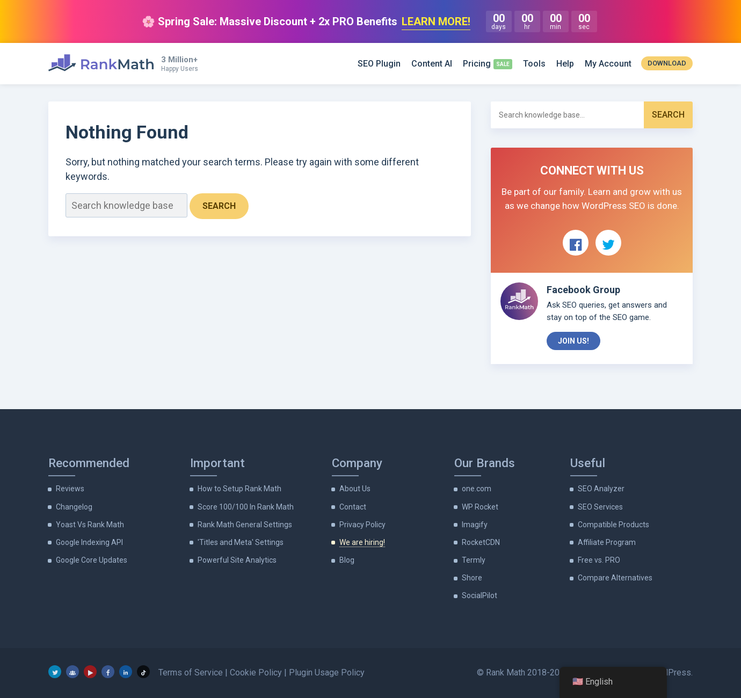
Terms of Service (190, 672)
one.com (476, 488)
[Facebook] (107, 671)
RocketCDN (481, 542)
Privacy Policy (362, 524)
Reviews (70, 488)
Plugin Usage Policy (327, 672)
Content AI (431, 64)
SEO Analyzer (601, 488)
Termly (473, 560)
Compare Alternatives (615, 577)
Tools (534, 64)
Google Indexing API (89, 542)
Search (219, 206)
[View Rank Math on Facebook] (576, 243)
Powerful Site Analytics (237, 560)
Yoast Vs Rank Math (90, 524)
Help (565, 64)
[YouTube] (90, 671)
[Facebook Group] (72, 671)
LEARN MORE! (436, 21)
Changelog (74, 507)
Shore (472, 577)
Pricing (477, 64)
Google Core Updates (91, 560)
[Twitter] (54, 671)
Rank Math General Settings (245, 524)
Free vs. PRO (599, 560)
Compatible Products (613, 524)
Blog (346, 560)
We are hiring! (362, 542)
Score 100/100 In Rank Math (246, 507)
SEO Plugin (379, 64)
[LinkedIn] (125, 671)
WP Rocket (480, 507)
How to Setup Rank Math (239, 488)
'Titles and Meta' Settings (241, 542)
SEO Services (600, 507)
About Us (354, 488)
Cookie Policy (256, 672)
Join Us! (573, 341)
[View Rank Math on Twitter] (608, 243)
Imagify (475, 524)
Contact (352, 507)
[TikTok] (143, 671)
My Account (608, 64)
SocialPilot (479, 595)
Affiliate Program (607, 542)
